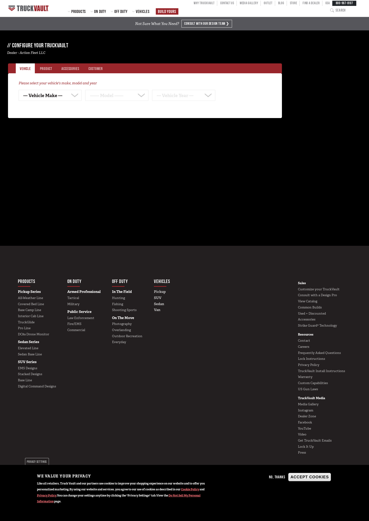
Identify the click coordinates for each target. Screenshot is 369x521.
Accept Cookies (309, 477)
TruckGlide (26, 322)
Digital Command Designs (37, 386)
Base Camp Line (29, 310)
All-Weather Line (30, 298)
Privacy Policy (46, 495)
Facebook (305, 422)
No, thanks (277, 477)
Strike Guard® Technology (317, 325)
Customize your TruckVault (319, 289)
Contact (304, 340)
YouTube (304, 428)
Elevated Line (28, 348)
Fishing (117, 304)
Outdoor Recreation (127, 336)
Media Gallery (249, 3)
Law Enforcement (80, 318)
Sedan (159, 304)
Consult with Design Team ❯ (206, 23)
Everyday (119, 342)
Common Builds (310, 307)
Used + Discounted (312, 313)
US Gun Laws (308, 389)
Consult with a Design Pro (317, 295)
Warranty (305, 377)
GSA (327, 3)
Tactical (73, 298)
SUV (157, 297)
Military (73, 304)
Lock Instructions (311, 359)
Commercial (76, 330)
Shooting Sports (124, 310)
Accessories (306, 319)
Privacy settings (37, 461)
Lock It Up (306, 446)
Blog (281, 3)
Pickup (160, 291)
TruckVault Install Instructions (321, 371)
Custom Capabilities (313, 383)
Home (29, 8)
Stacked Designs (30, 374)
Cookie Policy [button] (190, 489)
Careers (303, 347)
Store (293, 3)
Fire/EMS (74, 324)
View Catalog (307, 301)
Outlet (268, 3)
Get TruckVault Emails (315, 440)
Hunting (118, 298)
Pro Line (24, 328)
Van (157, 310)
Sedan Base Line (30, 354)
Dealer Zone (307, 416)
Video (302, 434)
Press (302, 452)
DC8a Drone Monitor (33, 334)
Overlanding (121, 330)
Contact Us (227, 3)
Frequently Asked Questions (319, 353)
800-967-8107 (344, 3)
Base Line (25, 380)
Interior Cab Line (31, 316)
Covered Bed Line (31, 304)
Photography (122, 324)
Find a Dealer (311, 3)
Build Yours (167, 11)
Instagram (305, 410)
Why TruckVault (204, 3)
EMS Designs (27, 368)
